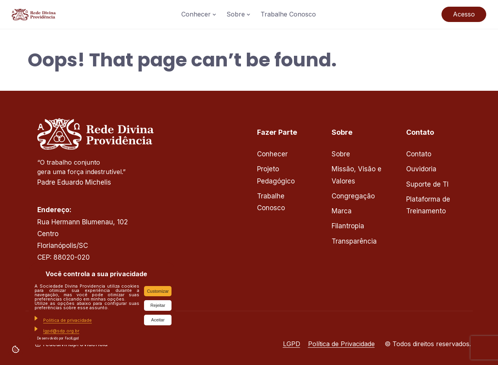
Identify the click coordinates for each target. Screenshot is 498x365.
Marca (342, 211)
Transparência (354, 241)
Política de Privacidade (341, 344)
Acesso (464, 14)
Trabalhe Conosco (288, 14)
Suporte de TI (427, 184)
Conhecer (196, 14)
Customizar (158, 291)
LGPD (291, 344)
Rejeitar (157, 305)
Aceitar (157, 319)
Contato (418, 154)
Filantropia (348, 226)
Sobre (235, 14)
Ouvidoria (421, 169)
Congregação (353, 196)
